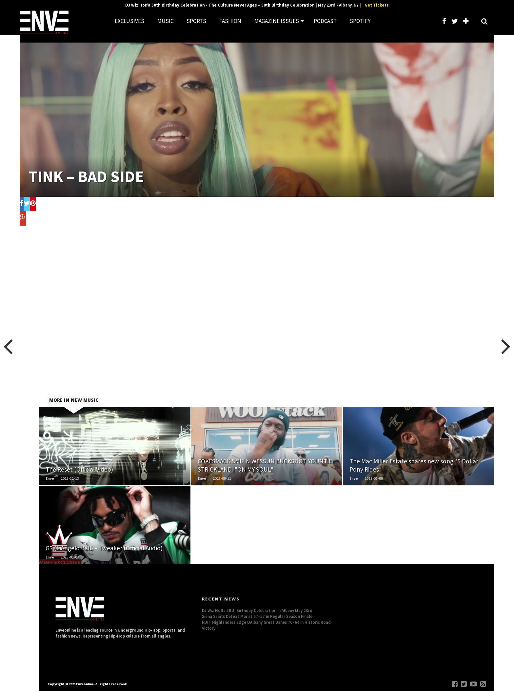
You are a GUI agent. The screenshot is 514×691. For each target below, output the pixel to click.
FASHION (230, 21)
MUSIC (165, 21)
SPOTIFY (360, 21)
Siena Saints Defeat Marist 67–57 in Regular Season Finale (257, 616)
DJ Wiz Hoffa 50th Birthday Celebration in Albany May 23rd (257, 610)
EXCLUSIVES (129, 21)
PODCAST (325, 21)
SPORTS (196, 21)
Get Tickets (377, 5)
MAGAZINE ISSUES (276, 21)
